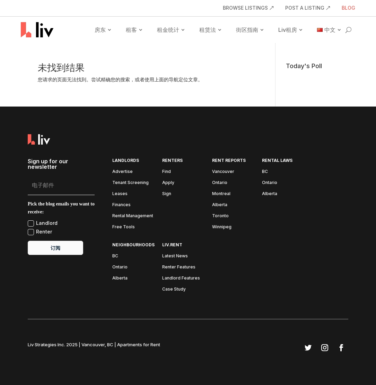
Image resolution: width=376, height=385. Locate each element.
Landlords (125, 160)
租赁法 (207, 29)
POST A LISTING (304, 8)
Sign (166, 194)
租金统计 (168, 29)
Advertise (122, 171)
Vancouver (223, 171)
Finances (121, 205)
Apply (168, 183)
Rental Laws (277, 160)
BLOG (348, 8)
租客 (131, 29)
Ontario (219, 183)
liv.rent (172, 245)
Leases (120, 194)
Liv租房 (287, 29)
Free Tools (123, 227)
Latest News (175, 256)
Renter (40, 232)
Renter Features (178, 267)
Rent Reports (229, 160)
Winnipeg (221, 227)
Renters (172, 160)
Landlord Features (181, 278)
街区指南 (247, 29)
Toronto (220, 216)
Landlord (43, 223)
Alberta (219, 205)
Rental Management (132, 216)
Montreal (221, 194)
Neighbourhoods (133, 245)
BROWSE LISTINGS (245, 8)
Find (166, 171)
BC (265, 171)
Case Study (174, 289)
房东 (100, 29)
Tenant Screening (130, 183)
